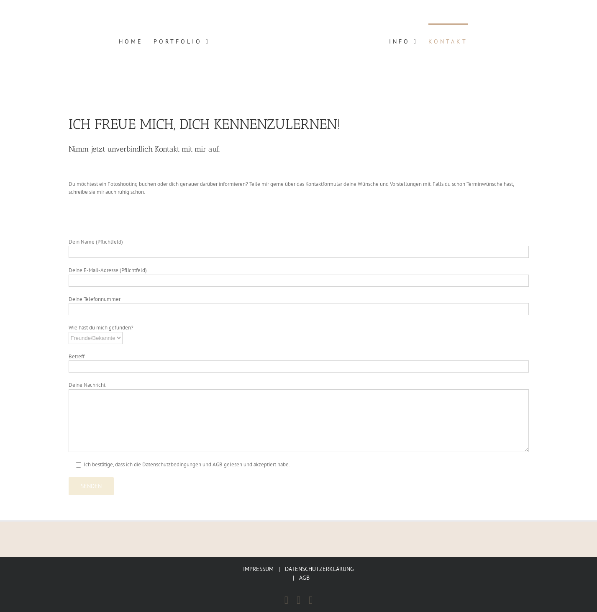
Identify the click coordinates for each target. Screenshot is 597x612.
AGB (304, 577)
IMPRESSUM (258, 569)
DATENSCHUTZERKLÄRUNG (319, 569)
